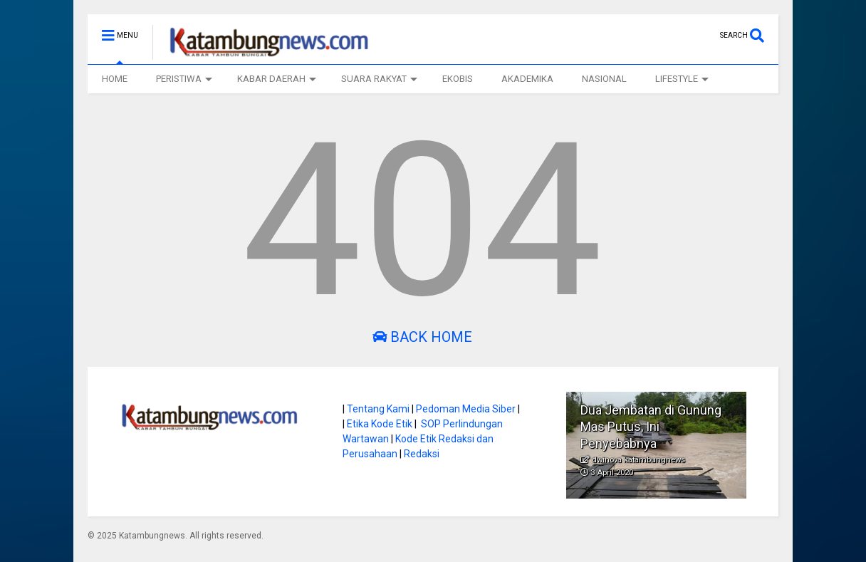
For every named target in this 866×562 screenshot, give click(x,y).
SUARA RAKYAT (379, 78)
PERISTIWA (184, 78)
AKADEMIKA (527, 78)
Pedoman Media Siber (466, 409)
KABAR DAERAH (276, 78)
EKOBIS (457, 78)
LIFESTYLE (682, 78)
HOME (114, 78)
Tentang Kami (378, 409)
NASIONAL (604, 78)
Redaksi (421, 453)
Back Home (422, 336)
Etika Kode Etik (379, 424)
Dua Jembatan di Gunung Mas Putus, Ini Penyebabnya (650, 426)
